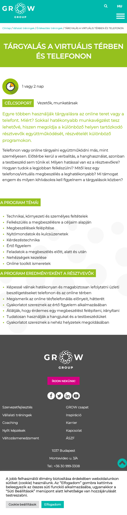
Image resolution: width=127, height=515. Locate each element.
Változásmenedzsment (20, 438)
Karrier (71, 423)
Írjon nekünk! (63, 381)
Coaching (10, 423)
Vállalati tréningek (23, 28)
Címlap (6, 28)
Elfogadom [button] (52, 504)
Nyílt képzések (13, 430)
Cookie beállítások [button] (22, 504)
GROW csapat (77, 407)
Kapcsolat (74, 430)
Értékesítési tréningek (49, 28)
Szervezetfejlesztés (17, 407)
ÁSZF (70, 438)
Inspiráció (73, 415)
